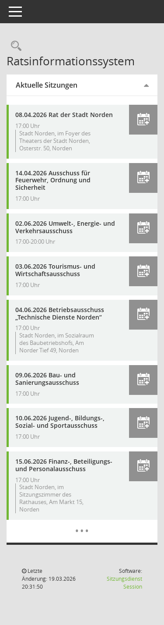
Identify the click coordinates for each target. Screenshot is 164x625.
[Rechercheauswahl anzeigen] (14, 46)
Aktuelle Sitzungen (46, 85)
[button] (143, 120)
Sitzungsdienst (124, 582)
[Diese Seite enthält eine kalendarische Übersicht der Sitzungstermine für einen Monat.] (82, 524)
